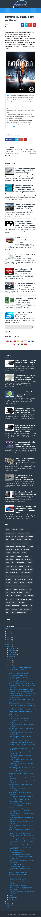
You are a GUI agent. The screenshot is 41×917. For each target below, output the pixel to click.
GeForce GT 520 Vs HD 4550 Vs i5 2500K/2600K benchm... (18, 851)
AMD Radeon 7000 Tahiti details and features (24, 270)
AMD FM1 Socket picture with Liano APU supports (21, 818)
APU (20, 569)
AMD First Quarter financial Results (19, 709)
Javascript (25, 606)
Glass (11, 599)
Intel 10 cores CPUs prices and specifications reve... (18, 875)
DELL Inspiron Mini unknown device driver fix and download (25, 240)
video (27, 533)
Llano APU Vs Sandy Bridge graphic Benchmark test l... (19, 789)
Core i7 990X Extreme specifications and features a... (21, 721)
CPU (30, 539)
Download (21, 533)
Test (25, 539)
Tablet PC (28, 566)
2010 (8, 902)
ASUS (7, 586)
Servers (27, 592)
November (12, 650)
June (10, 661)
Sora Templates (17, 914)
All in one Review (11, 566)
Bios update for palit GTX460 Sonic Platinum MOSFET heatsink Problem (25, 223)
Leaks (7, 609)
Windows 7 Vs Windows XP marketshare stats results (21, 830)
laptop (8, 553)
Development (23, 589)
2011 (8, 646)
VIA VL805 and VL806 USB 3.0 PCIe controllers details (25, 299)
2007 (8, 908)
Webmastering (24, 586)
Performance (20, 563)
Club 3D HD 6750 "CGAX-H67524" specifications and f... (18, 670)
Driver (14, 536)
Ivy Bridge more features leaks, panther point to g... (21, 797)
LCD (17, 586)
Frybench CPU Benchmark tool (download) (21, 683)
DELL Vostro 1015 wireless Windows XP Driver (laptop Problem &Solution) (25, 410)
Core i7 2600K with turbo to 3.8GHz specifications (25, 284)
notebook (18, 596)
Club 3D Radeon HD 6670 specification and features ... (21, 725)
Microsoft (16, 553)
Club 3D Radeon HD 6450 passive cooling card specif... (21, 733)
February (12, 897)
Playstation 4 (14, 572)
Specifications (10, 533)
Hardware (14, 529)
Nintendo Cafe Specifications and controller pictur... (22, 706)
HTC (12, 586)
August (11, 657)
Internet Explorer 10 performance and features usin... (20, 785)
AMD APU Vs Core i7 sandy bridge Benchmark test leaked (19, 678)
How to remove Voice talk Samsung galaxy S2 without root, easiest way (25, 444)
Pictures (22, 582)
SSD (22, 572)
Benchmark (29, 536)
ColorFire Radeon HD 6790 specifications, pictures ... (21, 882)
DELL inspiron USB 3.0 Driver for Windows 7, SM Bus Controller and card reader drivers (25, 509)
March (11, 895)
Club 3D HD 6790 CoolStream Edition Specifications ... (19, 869)
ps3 (25, 596)
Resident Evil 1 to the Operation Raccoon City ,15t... (21, 822)
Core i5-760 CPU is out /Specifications (23, 314)
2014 (8, 640)
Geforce (29, 582)
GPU (25, 569)
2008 (8, 906)
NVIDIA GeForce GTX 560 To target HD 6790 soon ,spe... (21, 892)
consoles (8, 136)
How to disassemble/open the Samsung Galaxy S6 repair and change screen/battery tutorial (25, 172)
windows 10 (27, 609)
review (19, 556)
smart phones (21, 612)
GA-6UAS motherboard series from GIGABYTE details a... (19, 811)
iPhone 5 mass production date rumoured (21, 742)
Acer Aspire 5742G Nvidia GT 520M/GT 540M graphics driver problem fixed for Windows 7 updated (25, 428)
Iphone (30, 569)
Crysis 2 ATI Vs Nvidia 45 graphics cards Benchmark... (20, 888)
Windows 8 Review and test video (19, 673)
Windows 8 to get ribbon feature (19, 872)
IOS (7, 592)
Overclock (14, 569)
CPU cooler (21, 579)
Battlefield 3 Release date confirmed (20, 845)
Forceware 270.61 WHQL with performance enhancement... (22, 745)
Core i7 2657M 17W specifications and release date (20, 857)
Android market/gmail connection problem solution (23, 394)
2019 (8, 631)
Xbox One (28, 572)
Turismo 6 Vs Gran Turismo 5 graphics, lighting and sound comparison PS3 (25, 206)
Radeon (12, 592)
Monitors (9, 579)
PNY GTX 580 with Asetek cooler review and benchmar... (22, 686)
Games (14, 136)
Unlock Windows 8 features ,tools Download (22, 693)
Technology (18, 549)
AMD (7, 539)
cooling (8, 589)
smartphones (16, 543)
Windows (28, 559)
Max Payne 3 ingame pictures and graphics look (22, 716)
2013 (8, 642)
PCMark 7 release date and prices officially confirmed (22, 778)
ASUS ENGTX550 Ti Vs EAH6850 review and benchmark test (21, 768)
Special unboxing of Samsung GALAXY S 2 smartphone (21, 700)
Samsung (29, 563)
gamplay (14, 609)
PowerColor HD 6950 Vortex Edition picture (22, 806)
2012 (8, 644)
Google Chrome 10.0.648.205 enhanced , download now (21, 756)
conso (8, 602)
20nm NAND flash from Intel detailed (20, 771)
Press (8, 536)
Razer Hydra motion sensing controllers (21, 689)
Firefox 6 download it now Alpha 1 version (21, 703)
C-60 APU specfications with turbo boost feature (21, 749)
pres (20, 609)
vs (30, 589)
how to (26, 549)
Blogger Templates (29, 914)
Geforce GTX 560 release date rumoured (21, 691)
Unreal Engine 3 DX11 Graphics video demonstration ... (20, 848)
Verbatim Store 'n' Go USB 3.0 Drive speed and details (21, 729)
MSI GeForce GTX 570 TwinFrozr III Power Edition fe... (21, 774)
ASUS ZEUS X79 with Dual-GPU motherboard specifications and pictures (25, 461)
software (21, 536)
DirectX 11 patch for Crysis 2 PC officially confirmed (21, 826)
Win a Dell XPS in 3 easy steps (18, 886)
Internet (24, 599)
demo (15, 582)
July (10, 659)
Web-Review (9, 596)
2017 (8, 634)
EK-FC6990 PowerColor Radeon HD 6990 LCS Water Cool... (22, 793)
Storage (8, 582)
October (12, 652)
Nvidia (12, 539)
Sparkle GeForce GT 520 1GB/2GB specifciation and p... (19, 801)
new (7, 563)
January (11, 899)
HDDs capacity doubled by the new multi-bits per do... (21, 712)
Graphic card (10, 546)
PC (22, 136)
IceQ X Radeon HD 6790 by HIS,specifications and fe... (17, 865)
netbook (27, 576)
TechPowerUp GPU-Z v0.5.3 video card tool (22, 839)
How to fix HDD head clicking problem (20, 740)
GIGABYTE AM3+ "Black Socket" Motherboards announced (18, 879)
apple (12, 563)
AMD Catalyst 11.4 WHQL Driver (18, 675)
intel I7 (14, 602)
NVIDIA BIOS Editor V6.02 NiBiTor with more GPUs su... (21, 842)
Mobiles (19, 539)
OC (7, 572)
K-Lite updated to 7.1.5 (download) (19, 681)
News (18, 136)
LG (31, 606)
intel (7, 543)
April (10, 665)
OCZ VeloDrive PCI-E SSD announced (20, 667)
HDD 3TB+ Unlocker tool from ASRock (20, 833)
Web (30, 599)
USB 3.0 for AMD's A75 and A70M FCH (20, 804)
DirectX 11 (31, 596)
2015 (8, 638)
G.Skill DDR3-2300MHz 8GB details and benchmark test (20, 737)
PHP (7, 612)
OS (22, 576)
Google (20, 566)
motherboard (10, 556)
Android (25, 556)
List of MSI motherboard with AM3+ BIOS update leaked (21, 836)
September (12, 654)
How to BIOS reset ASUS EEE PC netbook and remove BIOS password (24, 477)
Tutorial (30, 546)
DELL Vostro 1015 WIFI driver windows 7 (21, 855)
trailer (24, 553)
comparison (19, 559)
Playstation (15, 576)
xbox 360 (29, 579)
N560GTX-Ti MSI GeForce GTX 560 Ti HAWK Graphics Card (21, 814)
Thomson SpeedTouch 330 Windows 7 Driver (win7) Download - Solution (25, 377)
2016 (8, 636)
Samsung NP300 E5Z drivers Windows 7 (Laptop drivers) (25, 362)
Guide (17, 599)
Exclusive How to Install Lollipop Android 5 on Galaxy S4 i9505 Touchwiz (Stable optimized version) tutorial (20, 189)
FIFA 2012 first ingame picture (18, 808)
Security (20, 592)
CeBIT (15, 589)
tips (7, 576)
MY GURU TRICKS (20, 546)
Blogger (21, 602)
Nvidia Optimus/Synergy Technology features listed (20, 696)
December (12, 648)
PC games (25, 543)
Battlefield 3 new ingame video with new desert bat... (21, 753)
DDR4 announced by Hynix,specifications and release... (21, 861)
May (10, 663)
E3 (6, 599)
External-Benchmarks (12, 606)
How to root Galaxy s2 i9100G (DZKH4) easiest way (25, 493)
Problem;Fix (9, 559)
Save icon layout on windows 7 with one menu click (21, 764)
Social (13, 612)
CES (7, 569)
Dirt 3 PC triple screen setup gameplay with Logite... (22, 781)
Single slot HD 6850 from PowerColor (20, 719)
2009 (8, 904)
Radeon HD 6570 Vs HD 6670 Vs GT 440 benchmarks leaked (20, 760)
